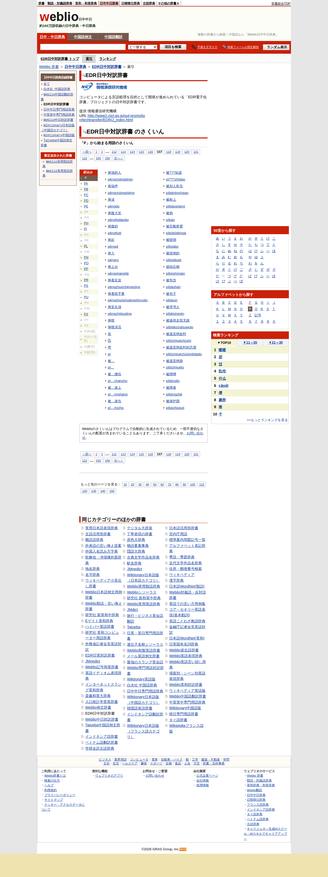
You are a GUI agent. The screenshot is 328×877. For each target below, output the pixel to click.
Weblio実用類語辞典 (143, 586)
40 (147, 484)
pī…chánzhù (117, 381)
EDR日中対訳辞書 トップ (60, 59)
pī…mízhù (116, 408)
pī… (111, 367)
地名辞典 (92, 569)
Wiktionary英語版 (141, 679)
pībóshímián (175, 273)
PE (86, 206)
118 (168, 151)
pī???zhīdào (175, 179)
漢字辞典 (176, 580)
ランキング (107, 59)
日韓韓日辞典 (130, 3)
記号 (257, 315)
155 (98, 158)
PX (86, 314)
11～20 (250, 342)
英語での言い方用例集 (187, 604)
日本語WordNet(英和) (186, 638)
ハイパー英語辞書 (99, 626)
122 (84, 158)
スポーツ (156, 763)
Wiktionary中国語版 (185, 708)
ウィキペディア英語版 (187, 690)
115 (141, 151)
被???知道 (174, 173)
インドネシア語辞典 (261, 809)
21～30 (276, 342)
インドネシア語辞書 (101, 736)
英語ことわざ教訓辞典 (187, 621)
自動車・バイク (172, 759)
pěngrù (113, 260)
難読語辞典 (94, 540)
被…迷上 (114, 387)
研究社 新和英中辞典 (144, 598)
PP (86, 269)
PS (86, 286)
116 (150, 151)
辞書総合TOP (281, 3)
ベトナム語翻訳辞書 (101, 742)
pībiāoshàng (175, 206)
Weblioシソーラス (141, 592)
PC (86, 195)
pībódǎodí (173, 260)
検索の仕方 (52, 780)
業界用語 (120, 759)
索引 (89, 59)
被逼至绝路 (174, 361)
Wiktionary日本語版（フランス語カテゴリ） (143, 731)
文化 (106, 763)
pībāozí (171, 300)
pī (109, 354)
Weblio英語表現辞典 (185, 656)
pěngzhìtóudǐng (120, 314)
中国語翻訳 (113, 37)
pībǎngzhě (174, 394)
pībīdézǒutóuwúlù (179, 327)
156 (107, 158)
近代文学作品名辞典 (185, 563)
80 (177, 484)
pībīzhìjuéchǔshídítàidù (184, 354)
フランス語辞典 (258, 804)
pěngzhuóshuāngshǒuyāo (128, 300)
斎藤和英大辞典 (98, 696)
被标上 (171, 199)
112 (114, 151)
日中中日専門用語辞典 (145, 691)
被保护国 (173, 401)
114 (132, 151)
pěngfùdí (114, 233)
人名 (187, 763)
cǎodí (224, 386)
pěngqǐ (113, 246)
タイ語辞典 (254, 814)
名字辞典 (92, 575)
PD (86, 201)
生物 (169, 763)
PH (86, 223)
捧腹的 (113, 226)
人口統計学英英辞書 (101, 702)
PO (86, 263)
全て (47, 83)
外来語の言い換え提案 (103, 546)
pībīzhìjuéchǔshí (178, 341)
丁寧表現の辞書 (139, 534)
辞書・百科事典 (214, 763)
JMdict (132, 610)
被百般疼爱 (174, 226)
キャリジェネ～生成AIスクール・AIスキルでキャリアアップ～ (265, 833)
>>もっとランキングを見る (267, 420)
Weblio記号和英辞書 (101, 667)
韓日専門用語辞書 (183, 714)
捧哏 (111, 320)
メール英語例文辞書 (143, 656)
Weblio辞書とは (55, 775)
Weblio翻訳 (254, 790)
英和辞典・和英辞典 (261, 785)
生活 (116, 763)
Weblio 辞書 (49, 67)
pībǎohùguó (175, 408)
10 (125, 484)
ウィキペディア (182, 575)
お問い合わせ (155, 775)
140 (102, 490)
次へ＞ (118, 158)
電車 (155, 759)
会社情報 (202, 780)
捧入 (111, 253)
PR (86, 280)
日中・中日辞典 (52, 37)
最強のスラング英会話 (145, 662)
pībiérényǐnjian (177, 193)
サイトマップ (53, 799)
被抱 (169, 213)
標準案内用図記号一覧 (187, 540)
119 (177, 151)
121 (195, 151)
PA (86, 183)
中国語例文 (83, 37)
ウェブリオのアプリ (109, 775)
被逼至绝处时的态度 (181, 347)
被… (111, 361)
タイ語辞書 (178, 720)
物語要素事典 (138, 546)
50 (154, 484)
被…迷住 (114, 401)
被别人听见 (174, 186)
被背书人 (173, 307)
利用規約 (50, 790)
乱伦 (222, 371)
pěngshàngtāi (118, 273)
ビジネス (105, 759)
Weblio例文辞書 (98, 707)
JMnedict (92, 661)
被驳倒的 (173, 253)
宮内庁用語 (178, 534)
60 (162, 484)
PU (86, 297)
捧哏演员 (114, 327)
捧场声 (113, 186)
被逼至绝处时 (176, 334)
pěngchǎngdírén (120, 179)
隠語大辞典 (136, 551)
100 (192, 484)
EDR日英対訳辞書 (100, 655)
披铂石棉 (173, 267)
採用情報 (202, 785)
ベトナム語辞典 (258, 819)
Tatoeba (133, 627)
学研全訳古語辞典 (99, 748)
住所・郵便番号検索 (185, 569)
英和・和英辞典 (86, 3)
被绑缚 (171, 374)
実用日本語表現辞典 (101, 528)
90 (184, 484)
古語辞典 (149, 3)
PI (85, 229)
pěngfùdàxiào (118, 220)
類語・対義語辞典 (59, 3)
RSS (183, 849)
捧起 (111, 240)
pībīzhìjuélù (175, 367)
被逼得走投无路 (178, 320)
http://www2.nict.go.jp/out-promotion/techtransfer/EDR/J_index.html (112, 118)
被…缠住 (114, 374)
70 (169, 484)
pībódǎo (172, 246)
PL (86, 246)
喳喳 (222, 350)
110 (201, 484)
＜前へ (86, 151)
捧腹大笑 (114, 213)
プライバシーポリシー (59, 795)
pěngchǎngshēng (121, 193)
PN (86, 257)
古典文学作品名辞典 (143, 557)
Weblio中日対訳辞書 (101, 719)
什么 (222, 378)
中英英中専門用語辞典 (187, 702)
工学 (195, 759)
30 (140, 484)
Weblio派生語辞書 (184, 650)
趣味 (144, 763)
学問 (226, 759)
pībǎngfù (173, 381)
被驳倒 (171, 240)
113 (123, 151)
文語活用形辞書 (98, 534)
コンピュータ (139, 759)
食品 (178, 763)
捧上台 (113, 267)
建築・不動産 (210, 759)
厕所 (222, 400)
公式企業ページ (207, 775)
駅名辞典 (134, 563)
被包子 (171, 294)
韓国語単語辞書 (139, 708)
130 (93, 490)
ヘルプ (49, 785)
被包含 (171, 280)
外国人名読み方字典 (101, 551)
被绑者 (171, 387)
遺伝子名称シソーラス (145, 644)
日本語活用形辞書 (183, 528)
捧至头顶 (114, 307)
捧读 (111, 199)
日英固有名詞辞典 (183, 644)
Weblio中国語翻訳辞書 (187, 696)
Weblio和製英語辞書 (143, 650)
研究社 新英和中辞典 (102, 615)
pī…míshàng (117, 394)
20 (132, 484)
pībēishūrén (175, 314)
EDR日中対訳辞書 (107, 67)
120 (186, 151)
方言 (197, 763)
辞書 (41, 3)
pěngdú (113, 206)
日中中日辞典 (109, 3)
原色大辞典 (136, 540)
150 (111, 490)
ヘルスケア (130, 763)
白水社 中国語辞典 (142, 685)
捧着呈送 (114, 280)
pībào (170, 220)
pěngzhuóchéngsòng (124, 287)
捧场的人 (114, 173)
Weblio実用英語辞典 (143, 604)
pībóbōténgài (176, 233)
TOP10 (224, 343)
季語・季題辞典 (182, 557)
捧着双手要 (116, 294)
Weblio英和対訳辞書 (185, 685)
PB (86, 189)
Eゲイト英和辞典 (99, 621)
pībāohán (173, 287)
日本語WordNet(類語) (186, 586)
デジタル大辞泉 (139, 528)
